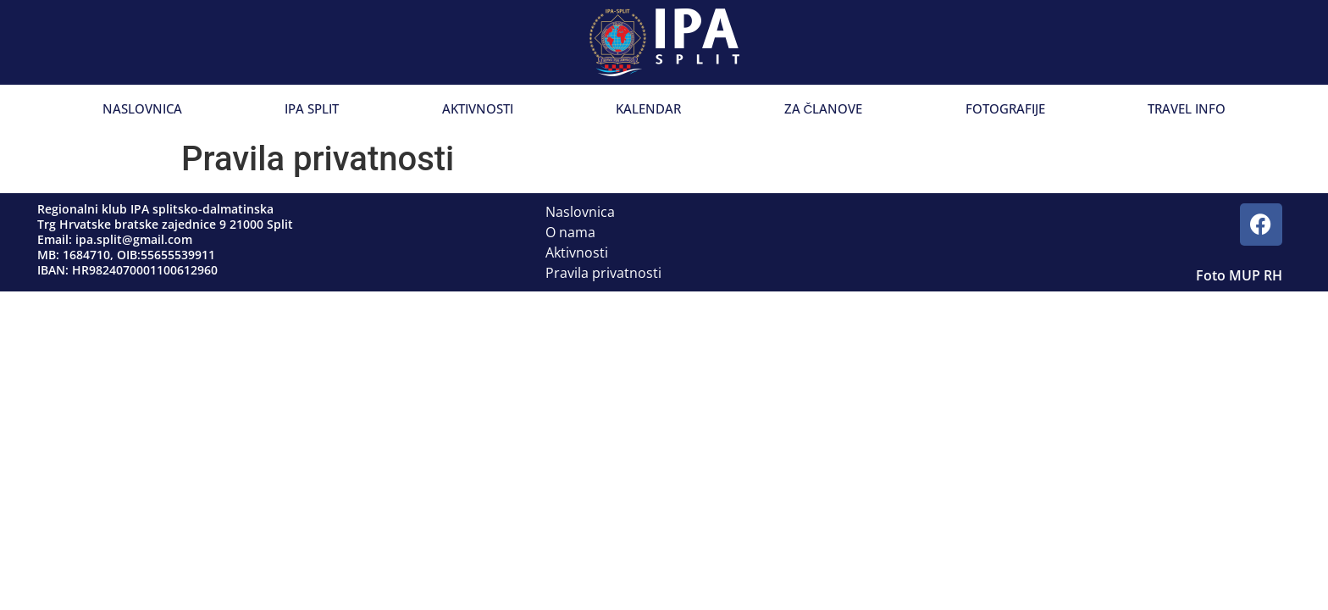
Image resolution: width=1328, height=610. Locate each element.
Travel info (1187, 108)
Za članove (823, 108)
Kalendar (648, 108)
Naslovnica (142, 108)
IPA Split (312, 108)
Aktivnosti (477, 108)
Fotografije (1005, 108)
